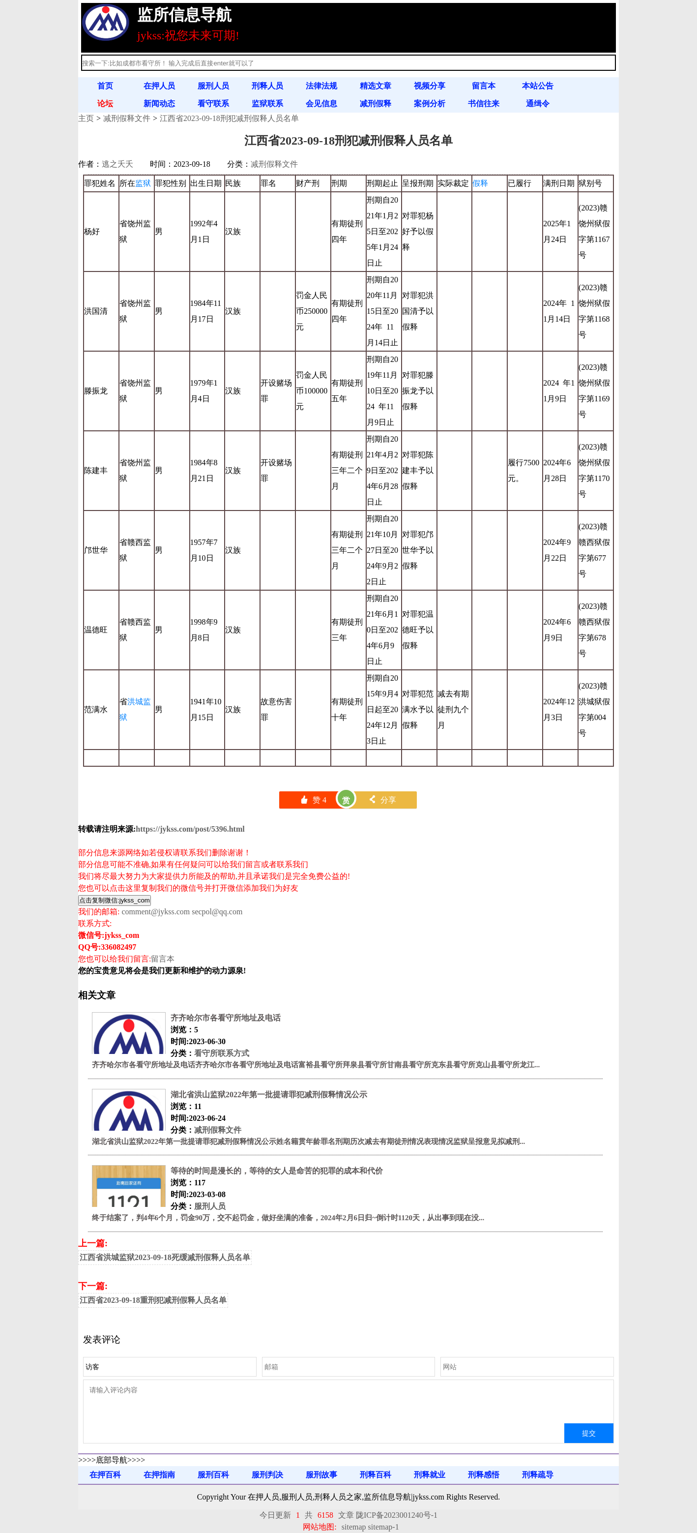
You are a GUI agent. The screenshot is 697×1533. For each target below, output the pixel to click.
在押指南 (159, 1475)
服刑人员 (213, 86)
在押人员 (159, 86)
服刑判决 (267, 1475)
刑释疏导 (537, 1475)
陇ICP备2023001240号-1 (396, 1515)
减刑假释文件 (126, 118)
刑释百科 (375, 1475)
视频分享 (429, 86)
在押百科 (105, 1475)
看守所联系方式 (221, 1053)
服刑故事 (321, 1475)
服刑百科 (213, 1475)
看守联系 (213, 103)
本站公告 (537, 86)
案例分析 (429, 103)
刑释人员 (267, 86)
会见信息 (321, 103)
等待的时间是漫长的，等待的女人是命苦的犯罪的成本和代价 (277, 1171)
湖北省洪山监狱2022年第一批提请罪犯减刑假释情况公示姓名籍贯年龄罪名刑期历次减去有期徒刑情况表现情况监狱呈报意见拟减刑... (308, 1141)
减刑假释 (375, 103)
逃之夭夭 (117, 164)
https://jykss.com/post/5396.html (190, 829)
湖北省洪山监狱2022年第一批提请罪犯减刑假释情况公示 (269, 1094)
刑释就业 (429, 1475)
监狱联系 (267, 103)
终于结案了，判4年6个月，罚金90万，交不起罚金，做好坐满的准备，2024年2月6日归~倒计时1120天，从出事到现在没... (288, 1218)
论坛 (105, 103)
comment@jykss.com (155, 911)
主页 (86, 118)
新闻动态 (159, 103)
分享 (382, 800)
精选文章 (375, 86)
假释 (480, 183)
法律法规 (321, 86)
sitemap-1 (383, 1527)
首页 (105, 86)
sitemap (354, 1527)
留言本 (483, 86)
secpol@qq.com (217, 911)
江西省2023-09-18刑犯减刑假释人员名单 (229, 118)
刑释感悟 (483, 1475)
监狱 (143, 183)
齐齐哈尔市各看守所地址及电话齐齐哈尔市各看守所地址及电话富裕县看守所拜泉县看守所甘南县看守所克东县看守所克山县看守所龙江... (316, 1065)
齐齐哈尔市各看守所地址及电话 (226, 1018)
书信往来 (483, 103)
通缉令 (538, 103)
